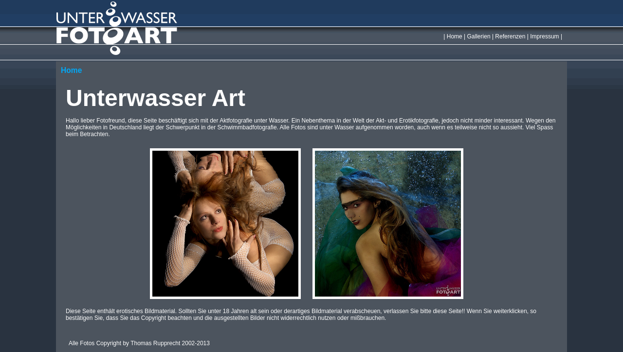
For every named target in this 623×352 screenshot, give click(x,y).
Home (454, 36)
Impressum (544, 36)
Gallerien (479, 36)
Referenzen (510, 36)
